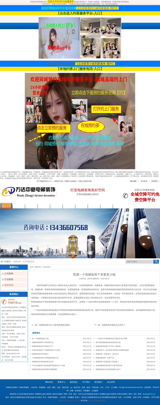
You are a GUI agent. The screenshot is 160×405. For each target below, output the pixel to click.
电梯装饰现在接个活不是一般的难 (108, 346)
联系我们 (154, 181)
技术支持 (8, 285)
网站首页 (49, 382)
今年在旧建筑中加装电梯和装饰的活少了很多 (48, 365)
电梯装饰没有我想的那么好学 (43, 362)
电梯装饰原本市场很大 (40, 354)
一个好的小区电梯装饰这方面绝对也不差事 (111, 339)
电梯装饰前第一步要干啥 (105, 358)
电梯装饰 (17, 262)
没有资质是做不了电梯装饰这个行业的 (46, 350)
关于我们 (86, 382)
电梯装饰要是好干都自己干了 (43, 346)
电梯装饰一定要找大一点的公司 (107, 354)
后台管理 (111, 382)
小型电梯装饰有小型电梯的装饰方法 (45, 358)
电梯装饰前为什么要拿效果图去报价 (54, 325)
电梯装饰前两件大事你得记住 (43, 342)
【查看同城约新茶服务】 (121, 2)
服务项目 (74, 382)
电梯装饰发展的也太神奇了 (113, 325)
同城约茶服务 (94, 401)
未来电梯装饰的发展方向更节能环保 (109, 365)
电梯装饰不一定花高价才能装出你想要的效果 (112, 350)
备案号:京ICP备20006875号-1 (69, 401)
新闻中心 (38, 267)
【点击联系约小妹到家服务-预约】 (97, 8)
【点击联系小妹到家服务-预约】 (95, 63)
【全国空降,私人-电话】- (60, 63)
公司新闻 (8, 273)
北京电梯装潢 (28, 262)
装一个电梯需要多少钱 (40, 339)
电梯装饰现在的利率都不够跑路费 (44, 369)
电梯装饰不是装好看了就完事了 (107, 362)
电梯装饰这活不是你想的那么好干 (108, 369)
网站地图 (133, 181)
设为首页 (144, 181)
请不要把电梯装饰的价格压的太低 (108, 342)
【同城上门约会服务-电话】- (58, 8)
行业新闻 (8, 279)
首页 (31, 267)
